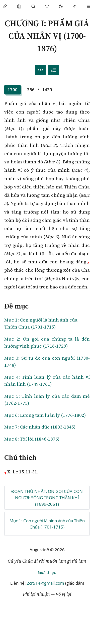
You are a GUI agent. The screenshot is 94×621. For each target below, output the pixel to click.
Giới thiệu (47, 572)
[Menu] (88, 6)
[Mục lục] (53, 70)
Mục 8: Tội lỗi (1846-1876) (31, 439)
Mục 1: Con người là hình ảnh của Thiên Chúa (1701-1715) (47, 524)
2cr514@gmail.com (45, 583)
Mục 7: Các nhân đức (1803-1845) (39, 427)
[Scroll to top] (74, 6)
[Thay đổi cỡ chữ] (47, 6)
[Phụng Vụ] (19, 6)
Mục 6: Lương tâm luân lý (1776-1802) (45, 415)
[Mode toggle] (61, 6)
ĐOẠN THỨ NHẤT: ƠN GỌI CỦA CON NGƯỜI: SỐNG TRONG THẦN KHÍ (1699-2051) (47, 497)
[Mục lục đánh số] (40, 70)
